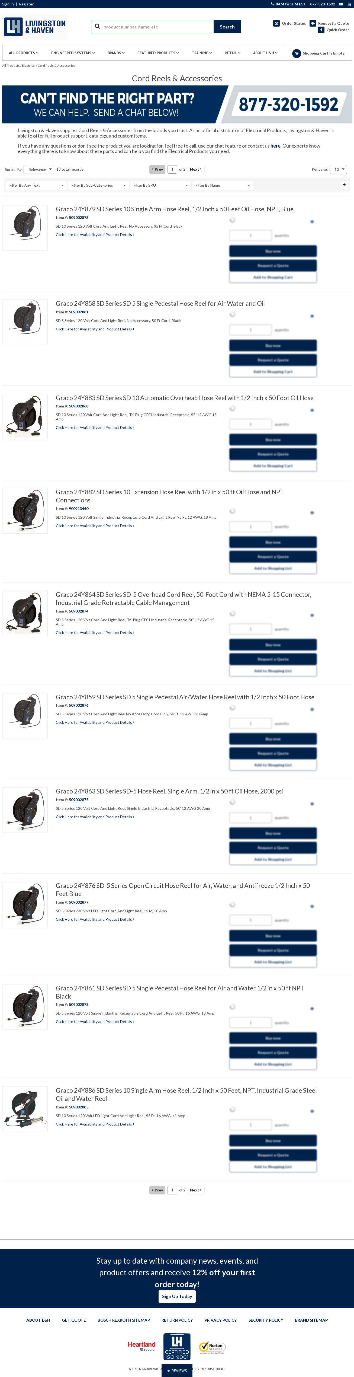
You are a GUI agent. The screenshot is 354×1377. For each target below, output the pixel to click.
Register (26, 4)
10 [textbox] (336, 169)
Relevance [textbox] (37, 169)
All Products (11, 65)
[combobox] (166, 26)
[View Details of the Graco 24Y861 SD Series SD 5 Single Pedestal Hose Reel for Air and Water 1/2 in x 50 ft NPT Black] (24, 1006)
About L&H (38, 1320)
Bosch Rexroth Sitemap (124, 1320)
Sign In (8, 4)
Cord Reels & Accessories (56, 65)
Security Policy (266, 1320)
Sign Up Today (177, 1296)
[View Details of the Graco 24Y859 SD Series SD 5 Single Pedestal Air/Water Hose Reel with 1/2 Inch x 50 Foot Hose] (24, 715)
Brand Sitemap (311, 1320)
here (276, 146)
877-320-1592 (322, 4)
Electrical (29, 65)
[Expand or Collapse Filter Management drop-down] (344, 184)
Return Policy (177, 1320)
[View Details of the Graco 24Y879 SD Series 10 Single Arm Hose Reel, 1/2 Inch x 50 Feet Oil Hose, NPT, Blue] (24, 227)
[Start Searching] (227, 26)
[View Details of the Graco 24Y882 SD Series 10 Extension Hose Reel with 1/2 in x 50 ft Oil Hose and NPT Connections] (24, 510)
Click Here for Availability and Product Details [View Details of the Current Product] (95, 234)
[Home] (34, 27)
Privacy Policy (221, 1320)
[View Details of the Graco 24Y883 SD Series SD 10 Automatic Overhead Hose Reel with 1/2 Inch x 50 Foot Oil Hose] (24, 416)
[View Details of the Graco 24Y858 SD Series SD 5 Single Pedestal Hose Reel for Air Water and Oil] (24, 322)
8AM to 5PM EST (288, 4)
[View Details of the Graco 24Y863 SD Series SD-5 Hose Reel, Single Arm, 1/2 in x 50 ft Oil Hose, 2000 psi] (24, 810)
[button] (196, 169)
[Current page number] (172, 169)
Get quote (74, 1320)
